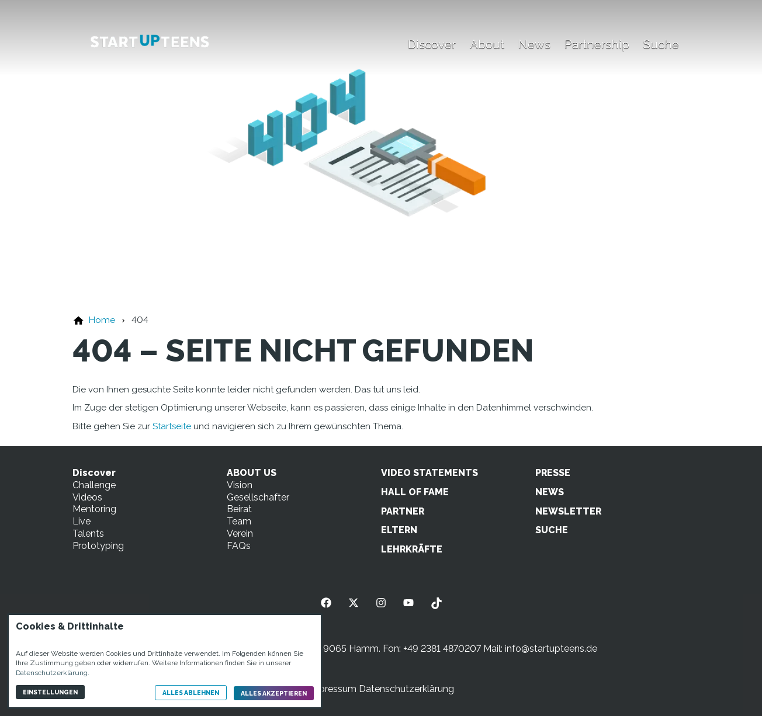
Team (239, 521)
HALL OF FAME (415, 492)
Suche (661, 44)
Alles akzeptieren (274, 693)
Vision (239, 485)
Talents (88, 533)
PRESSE (552, 472)
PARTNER (402, 511)
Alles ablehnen (190, 692)
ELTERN (399, 530)
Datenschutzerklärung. (52, 673)
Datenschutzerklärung (406, 688)
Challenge (94, 485)
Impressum (332, 688)
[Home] (101, 319)
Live (81, 521)
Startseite (172, 426)
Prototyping (98, 545)
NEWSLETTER (568, 511)
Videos (87, 497)
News (534, 44)
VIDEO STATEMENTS (429, 472)
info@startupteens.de (551, 648)
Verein (240, 533)
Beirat (239, 509)
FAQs (239, 545)
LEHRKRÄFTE (411, 549)
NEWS (549, 492)
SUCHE (551, 530)
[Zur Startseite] (149, 42)
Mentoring (94, 509)
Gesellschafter (258, 497)
